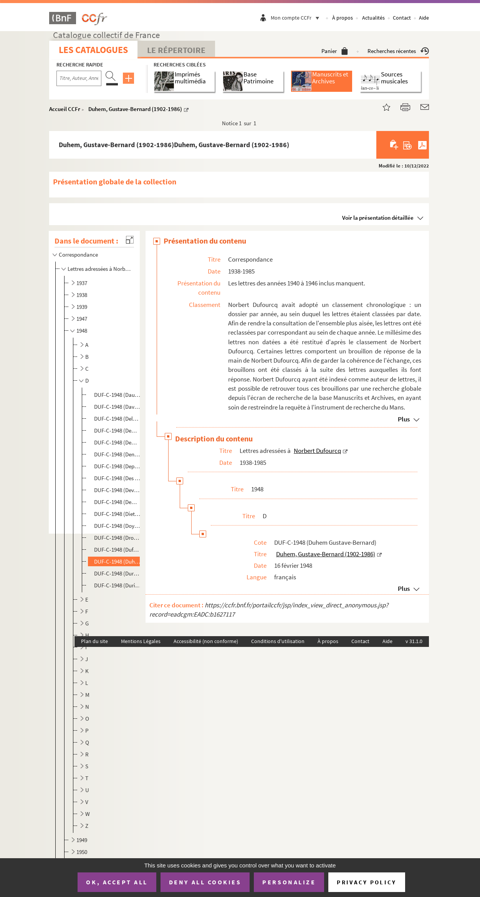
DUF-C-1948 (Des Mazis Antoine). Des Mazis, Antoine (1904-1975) (117, 478)
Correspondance (79, 254)
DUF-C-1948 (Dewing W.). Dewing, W (117, 502)
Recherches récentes (398, 51)
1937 (81, 283)
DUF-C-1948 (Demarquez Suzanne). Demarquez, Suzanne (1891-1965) (117, 442)
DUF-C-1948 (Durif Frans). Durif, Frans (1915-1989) (117, 585)
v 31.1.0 (414, 641)
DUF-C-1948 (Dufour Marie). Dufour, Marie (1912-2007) (117, 549)
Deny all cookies (205, 882)
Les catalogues (93, 50)
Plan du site (94, 641)
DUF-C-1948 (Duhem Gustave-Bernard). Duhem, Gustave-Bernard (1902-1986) (117, 561)
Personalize (289, 882)
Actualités (373, 17)
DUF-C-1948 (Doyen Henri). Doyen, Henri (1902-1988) (117, 525)
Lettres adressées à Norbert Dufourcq (100, 268)
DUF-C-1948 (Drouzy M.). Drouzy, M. (117, 537)
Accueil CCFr (64, 109)
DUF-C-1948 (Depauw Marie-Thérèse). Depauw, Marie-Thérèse (117, 466)
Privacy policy (366, 882)
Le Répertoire (176, 50)
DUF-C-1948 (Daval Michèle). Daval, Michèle (117, 406)
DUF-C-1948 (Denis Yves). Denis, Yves (117, 454)
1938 (81, 294)
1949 (81, 840)
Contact (402, 17)
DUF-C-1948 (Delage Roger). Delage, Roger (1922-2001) (117, 418)
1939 (81, 306)
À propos (342, 17)
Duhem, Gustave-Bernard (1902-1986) (135, 109)
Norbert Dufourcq (317, 450)
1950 (81, 852)
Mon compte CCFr (297, 18)
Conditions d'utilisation (278, 641)
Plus (404, 419)
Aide (424, 17)
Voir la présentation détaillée (378, 217)
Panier (334, 51)
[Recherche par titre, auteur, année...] (78, 78)
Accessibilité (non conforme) (206, 641)
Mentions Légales (141, 641)
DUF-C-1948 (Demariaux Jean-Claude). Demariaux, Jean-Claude (117, 430)
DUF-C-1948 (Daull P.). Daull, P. (117, 394)
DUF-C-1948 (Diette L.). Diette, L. (117, 513)
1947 (81, 318)
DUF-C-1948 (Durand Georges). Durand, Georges (117, 573)
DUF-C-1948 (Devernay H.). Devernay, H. (117, 490)
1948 (81, 330)
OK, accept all (116, 882)
